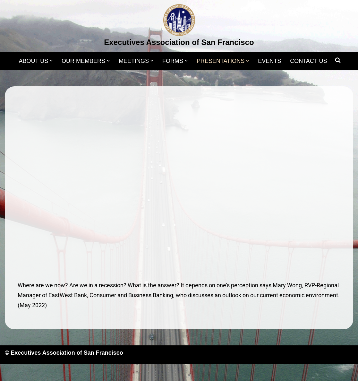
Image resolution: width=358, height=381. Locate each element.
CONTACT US (308, 61)
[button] (51, 60)
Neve (11, 372)
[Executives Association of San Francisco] (179, 26)
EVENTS (269, 61)
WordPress (69, 372)
